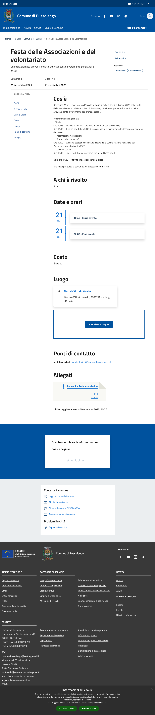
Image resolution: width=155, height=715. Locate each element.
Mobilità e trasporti (49, 601)
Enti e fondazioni (10, 596)
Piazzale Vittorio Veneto (77, 291)
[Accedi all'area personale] (138, 3)
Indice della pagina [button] (22, 94)
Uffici (4, 590)
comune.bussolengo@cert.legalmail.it (21, 656)
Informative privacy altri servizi (93, 640)
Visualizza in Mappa (99, 324)
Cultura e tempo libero (51, 585)
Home (8, 38)
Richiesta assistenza (50, 645)
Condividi (120, 52)
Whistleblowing (85, 656)
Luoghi (119, 605)
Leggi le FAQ (46, 640)
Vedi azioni (121, 58)
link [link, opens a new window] (105, 702)
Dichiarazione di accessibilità (92, 650)
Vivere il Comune (23, 38)
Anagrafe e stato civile (51, 580)
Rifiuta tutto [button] (89, 708)
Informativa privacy (87, 635)
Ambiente (83, 595)
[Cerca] (149, 15)
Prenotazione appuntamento (54, 630)
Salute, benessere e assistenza (93, 601)
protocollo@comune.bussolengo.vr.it (20, 672)
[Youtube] (110, 16)
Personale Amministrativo (14, 606)
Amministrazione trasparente (92, 630)
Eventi (39, 38)
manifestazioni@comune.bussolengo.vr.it (91, 362)
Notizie (119, 580)
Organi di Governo (10, 580)
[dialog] (77, 700)
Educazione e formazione (90, 580)
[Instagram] (117, 16)
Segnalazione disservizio (52, 635)
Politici (5, 601)
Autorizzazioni (85, 606)
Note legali (83, 645)
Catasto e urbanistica (50, 596)
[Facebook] (103, 16)
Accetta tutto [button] (66, 708)
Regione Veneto (9, 3)
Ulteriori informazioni (126, 615)
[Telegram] (124, 16)
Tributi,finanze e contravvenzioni (94, 590)
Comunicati (121, 585)
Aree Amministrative (12, 585)
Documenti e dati (10, 611)
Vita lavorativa (47, 590)
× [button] (152, 689)
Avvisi (119, 590)
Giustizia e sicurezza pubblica (92, 585)
